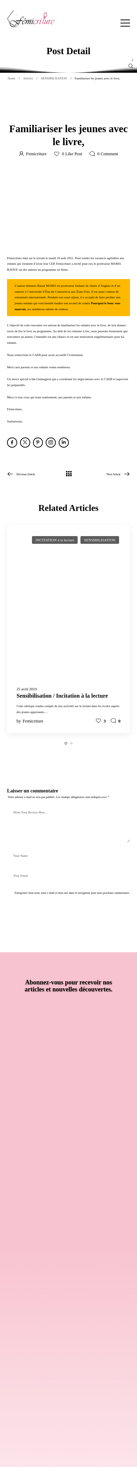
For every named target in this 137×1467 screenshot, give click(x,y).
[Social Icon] (12, 442)
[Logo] (31, 19)
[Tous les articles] (68, 473)
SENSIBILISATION (80, 113)
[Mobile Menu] (125, 23)
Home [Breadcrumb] (11, 78)
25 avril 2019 (27, 689)
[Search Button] (130, 66)
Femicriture (36, 153)
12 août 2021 (50, 113)
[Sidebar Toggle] (132, 60)
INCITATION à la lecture (54, 540)
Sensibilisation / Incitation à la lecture (62, 696)
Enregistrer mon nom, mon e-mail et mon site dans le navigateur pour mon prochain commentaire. (72, 893)
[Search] (62, 66)
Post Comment (28, 910)
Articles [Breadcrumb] (28, 78)
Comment (107, 153)
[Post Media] (68, 605)
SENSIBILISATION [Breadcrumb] (54, 78)
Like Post (72, 153)
